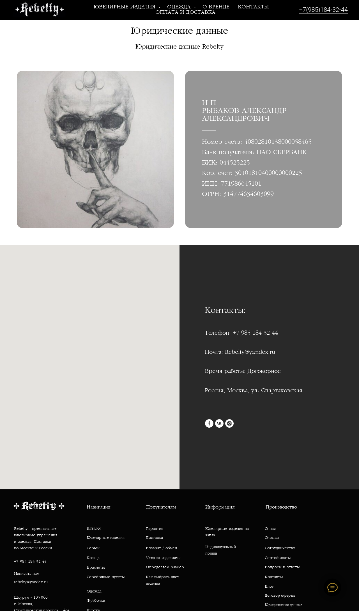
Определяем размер (165, 575)
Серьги (93, 556)
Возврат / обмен (161, 556)
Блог (269, 594)
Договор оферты (280, 603)
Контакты (253, 7)
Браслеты (96, 575)
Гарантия (154, 536)
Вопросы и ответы (282, 575)
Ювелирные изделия (125, 7)
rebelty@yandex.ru (31, 590)
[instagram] (229, 423)
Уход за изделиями (163, 566)
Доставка (154, 545)
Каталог (94, 536)
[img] (320, 506)
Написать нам (26, 581)
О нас (270, 536)
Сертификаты (278, 566)
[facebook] (209, 423)
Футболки (96, 608)
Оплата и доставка (185, 12)
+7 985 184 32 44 (30, 569)
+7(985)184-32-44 (323, 9)
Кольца (93, 566)
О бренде (215, 7)
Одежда (179, 7)
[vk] (219, 423)
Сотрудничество (280, 556)
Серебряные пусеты (106, 585)
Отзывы (272, 545)
